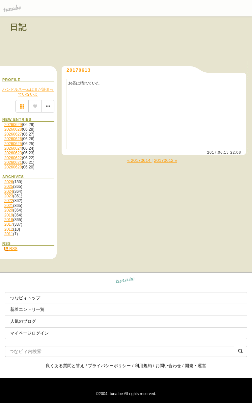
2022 (8, 200)
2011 (8, 234)
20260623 (13, 153)
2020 (8, 210)
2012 (8, 229)
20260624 (13, 148)
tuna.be (125, 281)
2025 (8, 186)
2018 (8, 219)
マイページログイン (29, 333)
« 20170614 (139, 160)
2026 (8, 182)
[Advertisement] (167, 42)
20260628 (13, 129)
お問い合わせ (168, 365)
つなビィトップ (25, 297)
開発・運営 (195, 365)
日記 (18, 27)
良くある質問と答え (65, 365)
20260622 (13, 158)
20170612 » (165, 160)
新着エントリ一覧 (27, 309)
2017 (8, 224)
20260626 (13, 139)
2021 (8, 205)
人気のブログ (23, 321)
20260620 (13, 167)
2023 (8, 196)
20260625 (13, 143)
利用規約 (143, 365)
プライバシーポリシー (109, 365)
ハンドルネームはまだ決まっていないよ (28, 91)
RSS (10, 248)
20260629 (13, 124)
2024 (8, 191)
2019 (8, 215)
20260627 (13, 134)
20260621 (13, 162)
